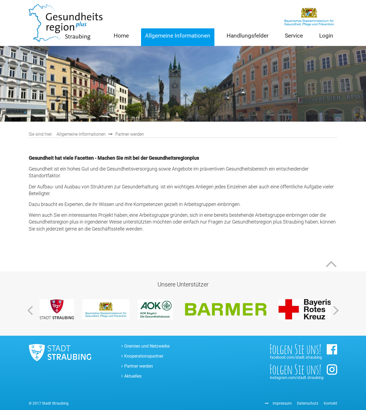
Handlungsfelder (248, 35)
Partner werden (129, 134)
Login (326, 35)
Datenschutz (307, 403)
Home (121, 35)
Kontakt (330, 403)
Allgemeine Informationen (177, 35)
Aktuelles (133, 376)
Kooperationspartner (143, 356)
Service (294, 35)
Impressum (282, 403)
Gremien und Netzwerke (146, 346)
